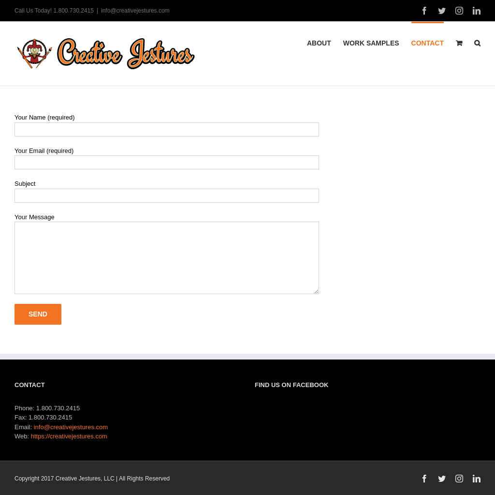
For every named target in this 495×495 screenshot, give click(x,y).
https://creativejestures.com (69, 436)
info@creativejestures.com (135, 10)
